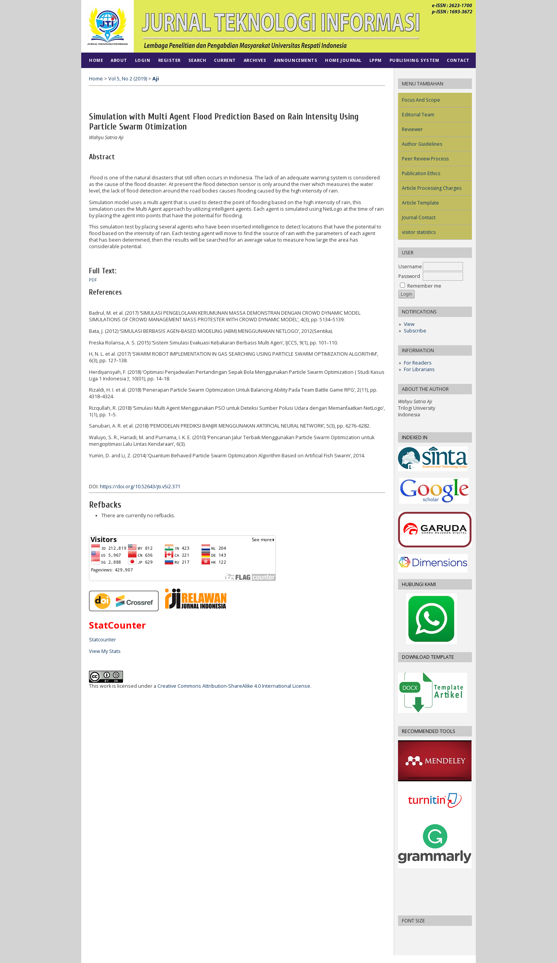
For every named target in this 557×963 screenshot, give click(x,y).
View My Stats (105, 651)
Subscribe (415, 330)
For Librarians (419, 369)
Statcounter (102, 639)
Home (96, 60)
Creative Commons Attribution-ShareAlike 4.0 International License (233, 686)
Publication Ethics (421, 173)
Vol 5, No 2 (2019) (127, 78)
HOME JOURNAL (343, 60)
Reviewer (412, 129)
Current (225, 60)
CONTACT (458, 60)
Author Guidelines (422, 144)
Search (197, 60)
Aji (155, 78)
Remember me (424, 286)
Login (142, 60)
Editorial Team (418, 114)
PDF (93, 280)
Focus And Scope (421, 100)
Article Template (420, 202)
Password (409, 276)
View (409, 324)
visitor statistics (419, 232)
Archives (255, 60)
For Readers (417, 363)
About (119, 60)
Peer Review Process (425, 158)
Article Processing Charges (431, 188)
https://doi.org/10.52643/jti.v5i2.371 (140, 486)
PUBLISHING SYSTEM (414, 60)
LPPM (375, 60)
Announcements (295, 60)
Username (410, 266)
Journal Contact (419, 217)
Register (169, 60)
